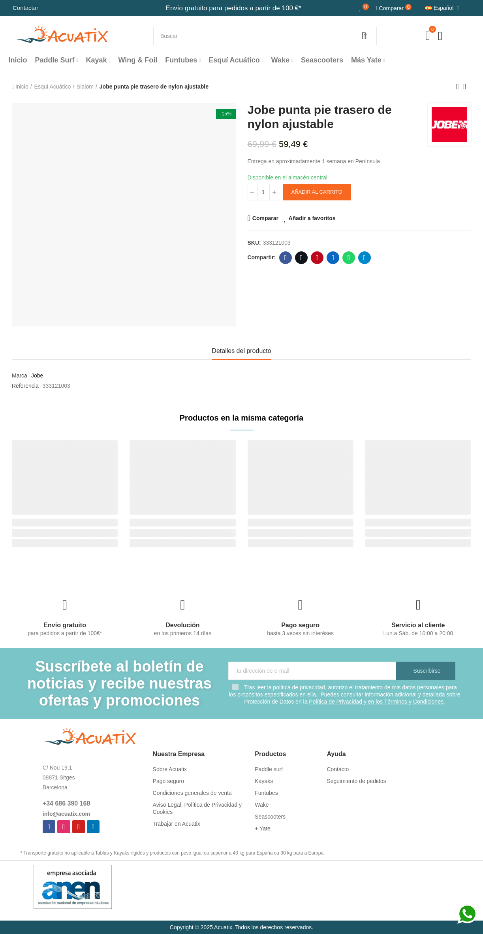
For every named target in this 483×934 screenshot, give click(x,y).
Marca (19, 375)
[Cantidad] (263, 192)
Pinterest (317, 257)
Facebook (285, 257)
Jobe (37, 375)
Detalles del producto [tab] (241, 350)
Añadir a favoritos (312, 218)
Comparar (265, 218)
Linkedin (333, 257)
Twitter (301, 257)
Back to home (467, 87)
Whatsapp (349, 257)
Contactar (25, 7)
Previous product (457, 87)
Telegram (364, 257)
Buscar (364, 36)
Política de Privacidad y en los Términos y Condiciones (376, 701)
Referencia (25, 386)
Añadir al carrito (316, 192)
